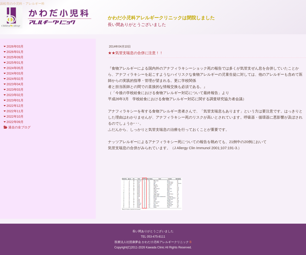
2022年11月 (14, 111)
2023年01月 (14, 100)
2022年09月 (14, 122)
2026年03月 (14, 46)
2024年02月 (14, 79)
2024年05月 (14, 68)
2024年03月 (14, 73)
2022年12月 (14, 106)
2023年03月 (14, 89)
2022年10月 (14, 116)
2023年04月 (14, 84)
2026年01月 (14, 52)
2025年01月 (14, 62)
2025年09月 (14, 57)
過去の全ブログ (17, 127)
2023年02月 (14, 95)
